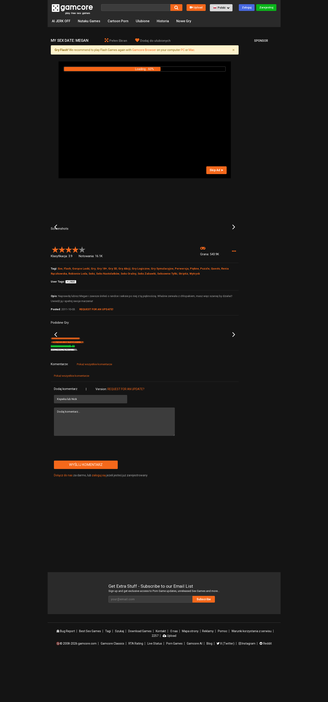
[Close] (233, 50)
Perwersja (182, 302)
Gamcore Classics (112, 690)
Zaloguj (246, 7)
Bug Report (65, 677)
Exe (60, 302)
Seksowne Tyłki (167, 307)
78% (108, 396)
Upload (196, 7)
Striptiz (183, 307)
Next (234, 244)
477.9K (183, 396)
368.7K (214, 396)
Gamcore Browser (144, 50)
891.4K (151, 396)
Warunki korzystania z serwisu (251, 677)
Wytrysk (194, 307)
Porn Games (174, 690)
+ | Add (71, 315)
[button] (221, 7)
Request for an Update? (125, 435)
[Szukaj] (135, 7)
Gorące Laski (81, 302)
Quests (215, 302)
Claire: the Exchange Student (220, 391)
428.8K (88, 396)
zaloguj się (99, 521)
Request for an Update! (96, 343)
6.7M (119, 396)
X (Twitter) (225, 690)
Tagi (108, 677)
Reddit (266, 690)
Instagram (247, 690)
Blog (209, 690)
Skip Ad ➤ (216, 170)
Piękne (194, 302)
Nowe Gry (183, 21)
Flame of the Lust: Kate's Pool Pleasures (191, 391)
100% (139, 396)
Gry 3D (112, 302)
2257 (155, 682)
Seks (92, 307)
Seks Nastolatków (107, 307)
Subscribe (204, 645)
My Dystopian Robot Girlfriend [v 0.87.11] (156, 391)
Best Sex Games (90, 677)
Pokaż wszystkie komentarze (94, 410)
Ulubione (142, 21)
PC (183, 50)
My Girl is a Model (61, 390)
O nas (174, 677)
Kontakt (161, 677)
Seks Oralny (128, 307)
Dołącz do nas (63, 521)
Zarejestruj (266, 7)
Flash (67, 302)
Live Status (154, 690)
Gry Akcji (124, 302)
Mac (191, 50)
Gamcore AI (194, 690)
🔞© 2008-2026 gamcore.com (76, 690)
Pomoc (222, 677)
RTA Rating (135, 690)
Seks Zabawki (147, 307)
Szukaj (119, 677)
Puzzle (205, 302)
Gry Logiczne (141, 302)
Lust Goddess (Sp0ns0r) (128, 390)
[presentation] (86, 494)
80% (77, 396)
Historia (163, 21)
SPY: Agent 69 (90, 390)
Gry (93, 302)
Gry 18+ (102, 302)
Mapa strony (190, 677)
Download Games (140, 677)
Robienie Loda (77, 307)
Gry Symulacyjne (162, 302)
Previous (56, 244)
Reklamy (208, 677)
